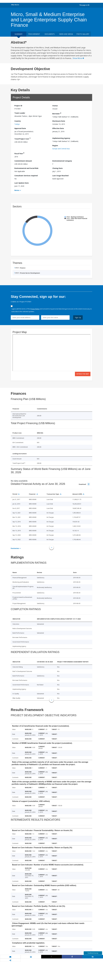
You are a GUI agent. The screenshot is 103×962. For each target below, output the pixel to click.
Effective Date (58, 128)
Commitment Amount (23, 161)
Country (17, 121)
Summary (18, 34)
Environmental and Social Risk (26, 168)
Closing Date (57, 168)
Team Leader (19, 113)
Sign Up (78, 317)
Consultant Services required (26, 176)
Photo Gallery (82, 34)
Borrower (56, 113)
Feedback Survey (93, 953)
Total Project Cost (22, 138)
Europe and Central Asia (61, 149)
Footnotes (15, 548)
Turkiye (17, 124)
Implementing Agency (61, 138)
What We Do (15, 5)
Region (55, 145)
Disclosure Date (58, 121)
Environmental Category (62, 161)
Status (55, 106)
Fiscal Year (19, 153)
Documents (50, 34)
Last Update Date (21, 183)
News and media (66, 34)
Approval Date (20, 128)
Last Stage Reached (60, 176)
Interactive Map (82, 374)
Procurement (34, 34)
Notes (16, 190)
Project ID (18, 106)
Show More (78, 58)
